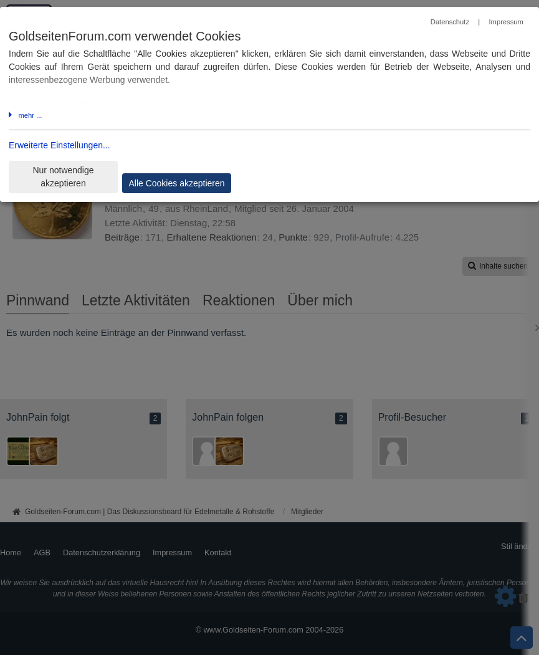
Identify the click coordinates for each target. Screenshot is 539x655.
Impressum (506, 22)
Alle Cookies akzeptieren (176, 183)
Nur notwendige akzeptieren (62, 176)
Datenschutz (450, 22)
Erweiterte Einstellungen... (59, 145)
